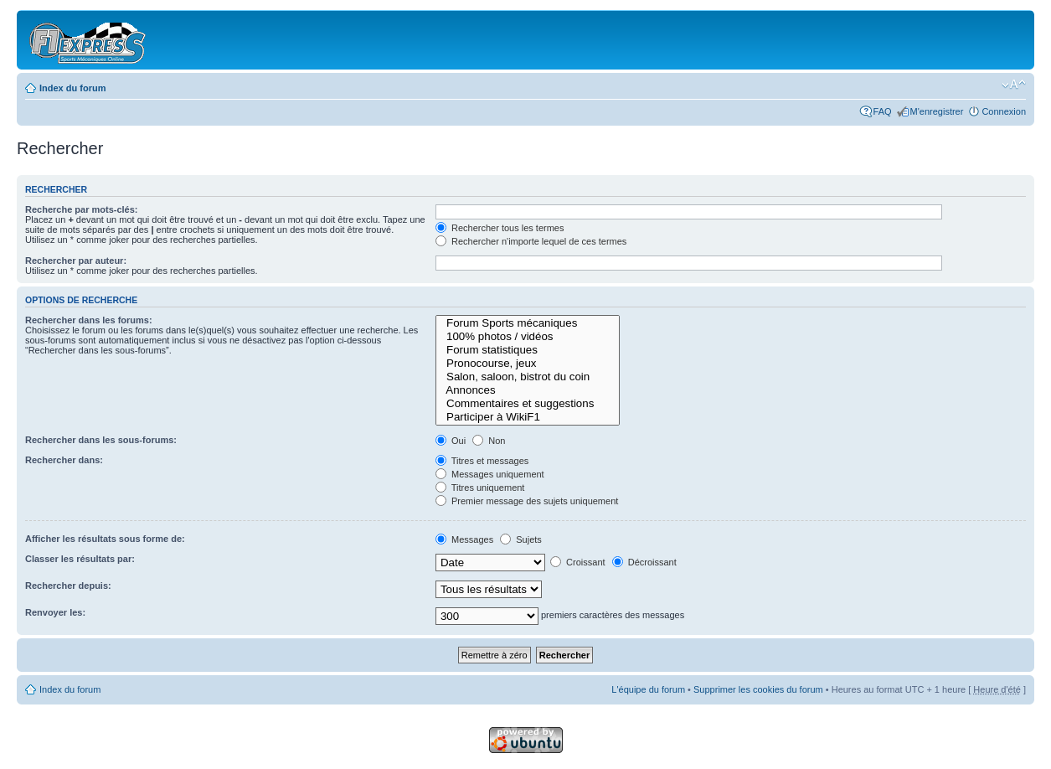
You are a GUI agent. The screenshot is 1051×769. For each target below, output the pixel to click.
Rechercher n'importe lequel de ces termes (530, 241)
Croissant (577, 562)
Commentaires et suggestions (527, 403)
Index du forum (72, 88)
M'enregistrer (937, 111)
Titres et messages (481, 461)
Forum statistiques (527, 350)
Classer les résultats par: (80, 559)
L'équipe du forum (648, 689)
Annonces (527, 390)
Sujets (521, 539)
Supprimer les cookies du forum (758, 689)
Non (488, 441)
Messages (464, 539)
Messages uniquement (489, 474)
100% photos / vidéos (527, 336)
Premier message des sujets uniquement (526, 501)
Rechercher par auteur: (75, 260)
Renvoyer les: (55, 612)
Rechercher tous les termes (499, 228)
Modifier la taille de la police (1014, 84)
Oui (450, 441)
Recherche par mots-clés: (81, 209)
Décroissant (644, 562)
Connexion (1003, 111)
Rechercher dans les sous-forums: (101, 440)
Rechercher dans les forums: (88, 320)
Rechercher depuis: (68, 586)
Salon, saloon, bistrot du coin (527, 377)
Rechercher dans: (64, 460)
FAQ (882, 111)
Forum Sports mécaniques (527, 323)
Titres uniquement (480, 488)
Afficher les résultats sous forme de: (105, 539)
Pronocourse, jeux (527, 363)
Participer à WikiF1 (527, 417)
